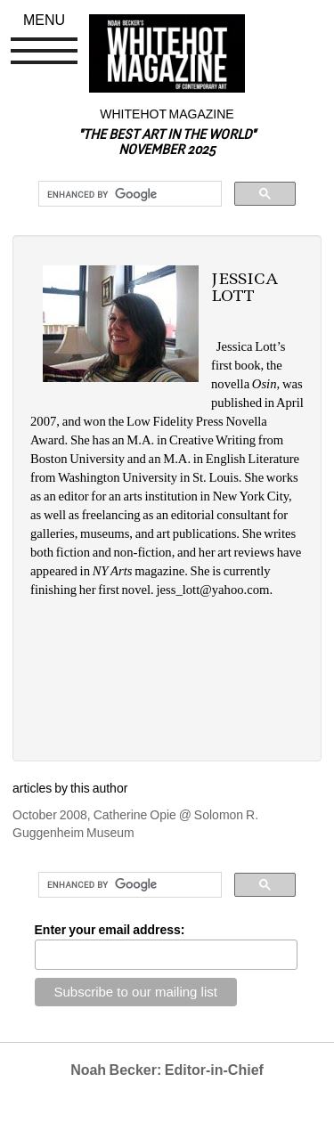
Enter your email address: (110, 930)
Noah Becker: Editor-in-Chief (167, 1070)
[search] (128, 194)
